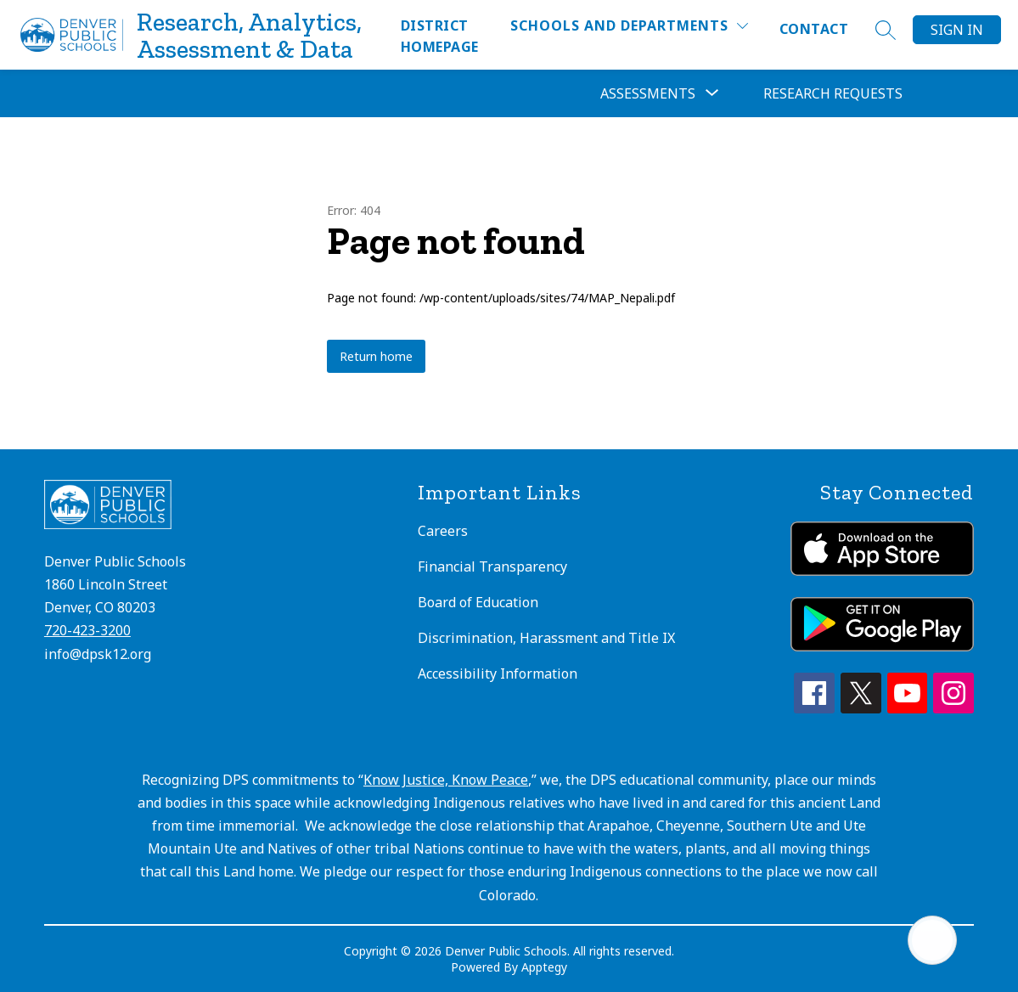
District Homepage (440, 36)
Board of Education (478, 602)
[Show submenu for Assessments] (647, 93)
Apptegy (544, 967)
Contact (813, 29)
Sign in (957, 29)
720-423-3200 (87, 630)
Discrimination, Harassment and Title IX (546, 637)
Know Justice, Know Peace (445, 779)
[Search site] (885, 30)
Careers (443, 530)
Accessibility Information (497, 673)
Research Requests (833, 93)
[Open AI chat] (932, 940)
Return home (376, 356)
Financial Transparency (492, 566)
